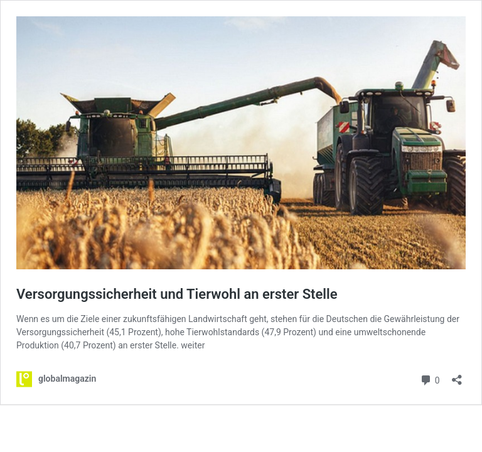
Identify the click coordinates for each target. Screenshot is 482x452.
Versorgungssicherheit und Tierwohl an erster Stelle (177, 294)
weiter (193, 345)
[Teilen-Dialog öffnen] (457, 375)
